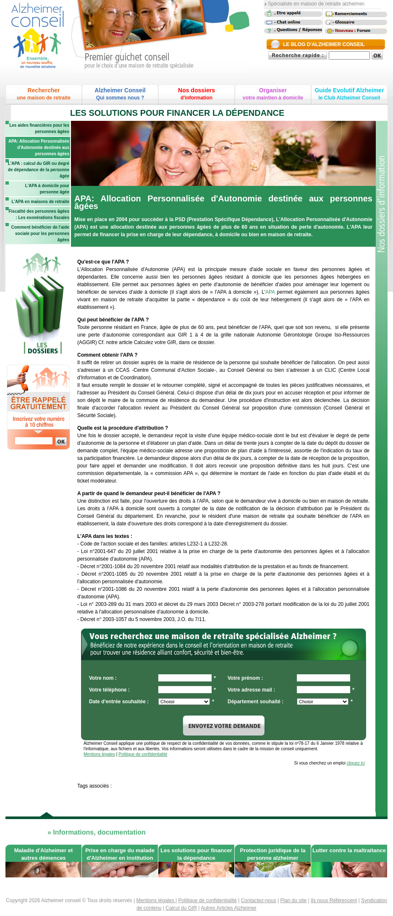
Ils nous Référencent (334, 900)
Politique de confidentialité (142, 754)
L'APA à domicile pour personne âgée (47, 188)
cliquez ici (356, 763)
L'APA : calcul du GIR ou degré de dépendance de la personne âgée (38, 169)
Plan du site (293, 900)
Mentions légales (99, 754)
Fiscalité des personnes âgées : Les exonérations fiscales (38, 214)
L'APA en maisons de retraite (40, 201)
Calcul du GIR (181, 908)
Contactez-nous (258, 900)
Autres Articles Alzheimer (229, 908)
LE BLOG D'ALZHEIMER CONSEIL (324, 44)
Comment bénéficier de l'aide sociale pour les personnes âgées (40, 233)
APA (270, 292)
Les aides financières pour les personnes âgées (39, 128)
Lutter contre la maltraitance (349, 850)
